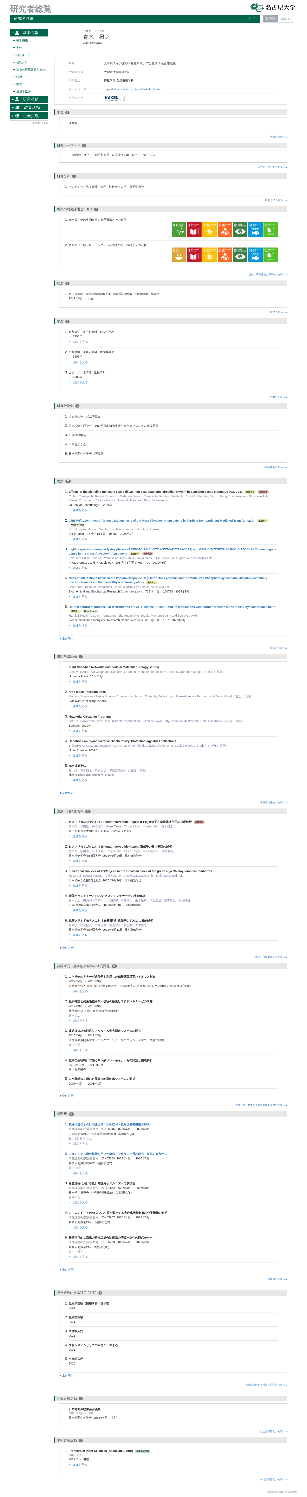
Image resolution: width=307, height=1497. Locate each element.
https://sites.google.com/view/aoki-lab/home (132, 89)
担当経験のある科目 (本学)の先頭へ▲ (266, 1384)
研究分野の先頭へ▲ (276, 200)
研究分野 (22, 62)
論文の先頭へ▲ (278, 647)
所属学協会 (23, 91)
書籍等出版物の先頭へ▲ (273, 802)
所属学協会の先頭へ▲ (275, 467)
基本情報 (22, 40)
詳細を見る (78, 341)
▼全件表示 (66, 638)
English (286, 18)
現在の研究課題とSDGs (31, 69)
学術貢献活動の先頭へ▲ (273, 1479)
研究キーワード (26, 55)
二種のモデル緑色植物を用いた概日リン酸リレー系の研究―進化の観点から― (119, 1154)
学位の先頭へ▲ (278, 136)
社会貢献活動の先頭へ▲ (273, 1431)
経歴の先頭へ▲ (278, 312)
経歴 (19, 77)
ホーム (252, 18)
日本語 (271, 18)
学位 (19, 47)
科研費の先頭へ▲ (277, 1279)
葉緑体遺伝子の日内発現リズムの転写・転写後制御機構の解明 (109, 1124)
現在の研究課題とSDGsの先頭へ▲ (268, 274)
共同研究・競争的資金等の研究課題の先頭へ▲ (261, 1105)
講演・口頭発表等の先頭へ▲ (271, 957)
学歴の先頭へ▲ (278, 396)
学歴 (19, 84)
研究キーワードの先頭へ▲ (272, 167)
